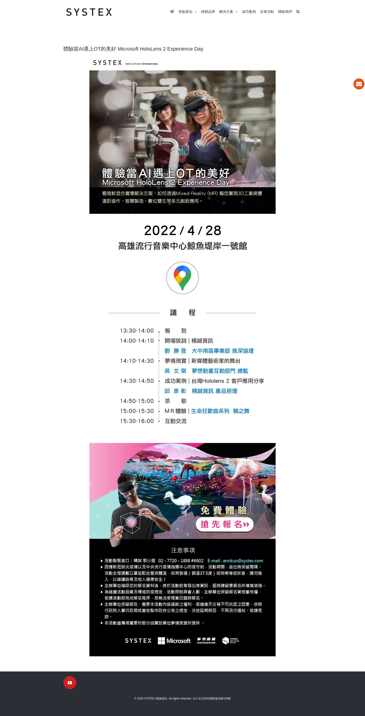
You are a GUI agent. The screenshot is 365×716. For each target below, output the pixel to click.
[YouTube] (69, 682)
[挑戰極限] (182, 558)
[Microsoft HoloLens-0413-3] (182, 256)
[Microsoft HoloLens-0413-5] (182, 444)
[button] (298, 11)
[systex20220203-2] (182, 58)
